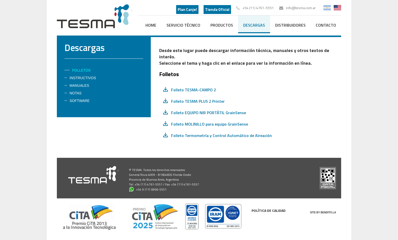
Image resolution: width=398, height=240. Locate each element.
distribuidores (290, 25)
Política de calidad (269, 210)
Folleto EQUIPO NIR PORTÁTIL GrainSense (208, 113)
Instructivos (83, 78)
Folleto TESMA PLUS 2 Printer (198, 101)
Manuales (79, 85)
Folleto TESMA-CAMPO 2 (193, 90)
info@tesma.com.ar (301, 7)
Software (80, 101)
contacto (326, 25)
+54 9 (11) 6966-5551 (148, 189)
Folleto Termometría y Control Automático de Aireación (221, 135)
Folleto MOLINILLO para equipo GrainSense (209, 124)
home (150, 25)
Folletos (81, 70)
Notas (75, 93)
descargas (254, 25)
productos (221, 25)
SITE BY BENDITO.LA (323, 212)
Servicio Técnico (183, 25)
